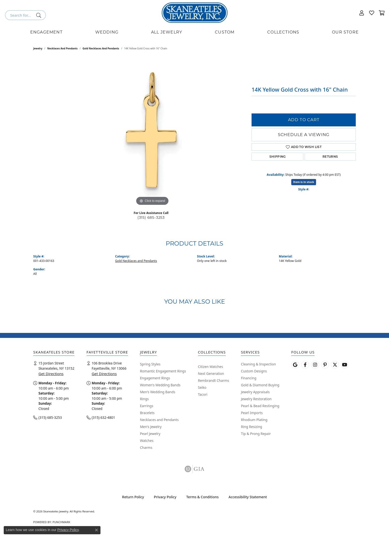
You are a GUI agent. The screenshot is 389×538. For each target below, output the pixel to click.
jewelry (37, 48)
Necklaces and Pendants (62, 48)
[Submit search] (39, 15)
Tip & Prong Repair (256, 433)
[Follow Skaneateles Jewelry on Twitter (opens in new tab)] (335, 365)
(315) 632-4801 (103, 417)
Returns (330, 156)
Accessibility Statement (247, 497)
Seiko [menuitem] (202, 387)
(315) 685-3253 (151, 217)
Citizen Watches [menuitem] (210, 366)
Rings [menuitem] (144, 398)
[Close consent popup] (96, 530)
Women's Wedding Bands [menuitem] (160, 385)
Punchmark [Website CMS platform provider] (61, 522)
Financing (248, 378)
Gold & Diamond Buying (260, 385)
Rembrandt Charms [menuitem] (213, 380)
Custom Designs (254, 371)
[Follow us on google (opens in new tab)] (295, 365)
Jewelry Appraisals (255, 392)
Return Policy (133, 497)
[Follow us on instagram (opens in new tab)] (315, 365)
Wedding (106, 32)
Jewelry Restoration (256, 398)
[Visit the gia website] (194, 469)
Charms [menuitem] (146, 447)
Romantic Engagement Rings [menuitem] (163, 371)
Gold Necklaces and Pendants (101, 48)
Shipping (277, 156)
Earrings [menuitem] (146, 405)
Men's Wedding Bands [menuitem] (157, 392)
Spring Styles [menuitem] (150, 364)
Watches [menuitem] (146, 440)
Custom (224, 32)
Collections (283, 32)
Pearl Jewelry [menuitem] (150, 433)
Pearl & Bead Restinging (260, 405)
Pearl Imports (252, 412)
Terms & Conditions (202, 497)
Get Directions (51, 373)
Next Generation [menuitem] (211, 373)
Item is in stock (303, 182)
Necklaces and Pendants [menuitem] (159, 419)
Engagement (46, 32)
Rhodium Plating (254, 419)
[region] (152, 132)
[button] (361, 13)
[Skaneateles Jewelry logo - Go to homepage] (194, 12)
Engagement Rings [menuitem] (155, 378)
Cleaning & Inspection (258, 364)
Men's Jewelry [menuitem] (151, 426)
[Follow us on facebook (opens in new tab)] (305, 365)
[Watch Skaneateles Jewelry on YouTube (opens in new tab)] (345, 365)
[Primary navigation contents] (194, 32)
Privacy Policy (165, 497)
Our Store (345, 32)
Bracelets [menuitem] (147, 412)
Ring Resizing (251, 426)
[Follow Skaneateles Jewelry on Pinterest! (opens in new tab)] (325, 365)
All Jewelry (166, 32)
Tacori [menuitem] (202, 394)
